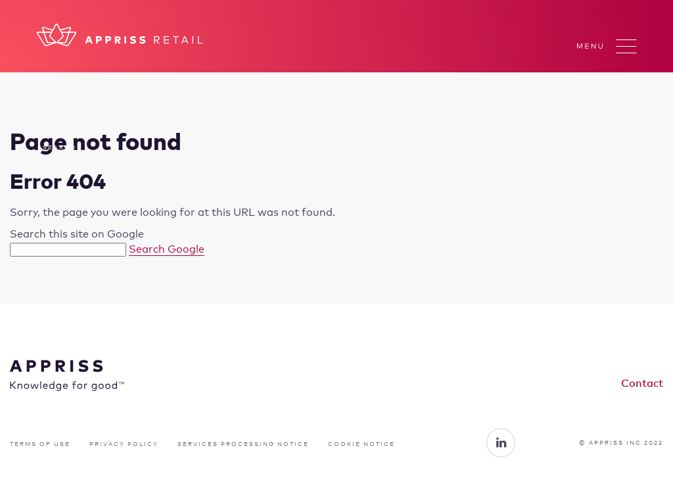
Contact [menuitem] (62, 170)
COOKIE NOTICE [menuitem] (361, 443)
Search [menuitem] (59, 147)
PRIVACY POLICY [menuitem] (123, 443)
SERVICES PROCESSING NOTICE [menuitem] (243, 443)
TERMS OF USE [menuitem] (40, 443)
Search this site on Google (77, 234)
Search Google (166, 249)
